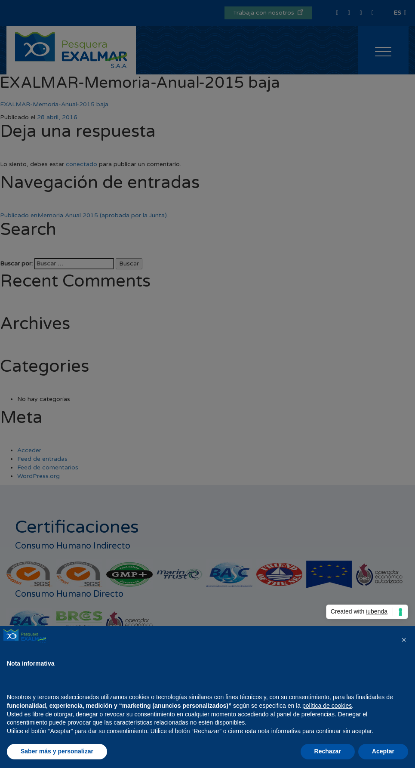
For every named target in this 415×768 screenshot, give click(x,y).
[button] (404, 640)
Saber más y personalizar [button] (57, 751)
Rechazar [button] (327, 751)
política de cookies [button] (327, 705)
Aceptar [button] (383, 751)
